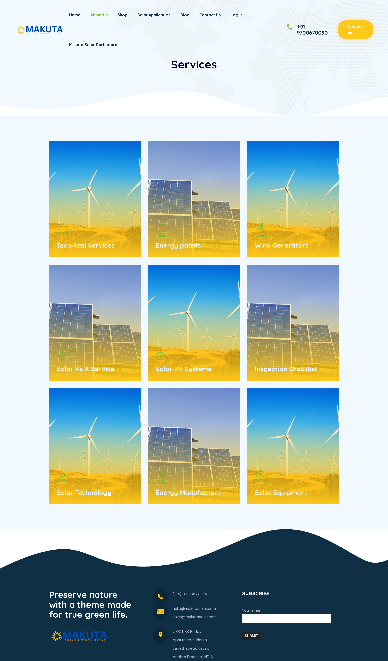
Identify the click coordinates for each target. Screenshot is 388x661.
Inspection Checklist (286, 369)
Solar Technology (84, 492)
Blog (185, 14)
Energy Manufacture (188, 492)
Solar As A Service (85, 369)
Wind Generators (282, 245)
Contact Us (210, 14)
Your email (286, 615)
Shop (122, 14)
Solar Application (153, 14)
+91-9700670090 (312, 29)
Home (74, 14)
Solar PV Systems (183, 369)
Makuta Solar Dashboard (93, 44)
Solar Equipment (281, 492)
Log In (236, 14)
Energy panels (178, 245)
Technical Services (86, 245)
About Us (99, 14)
